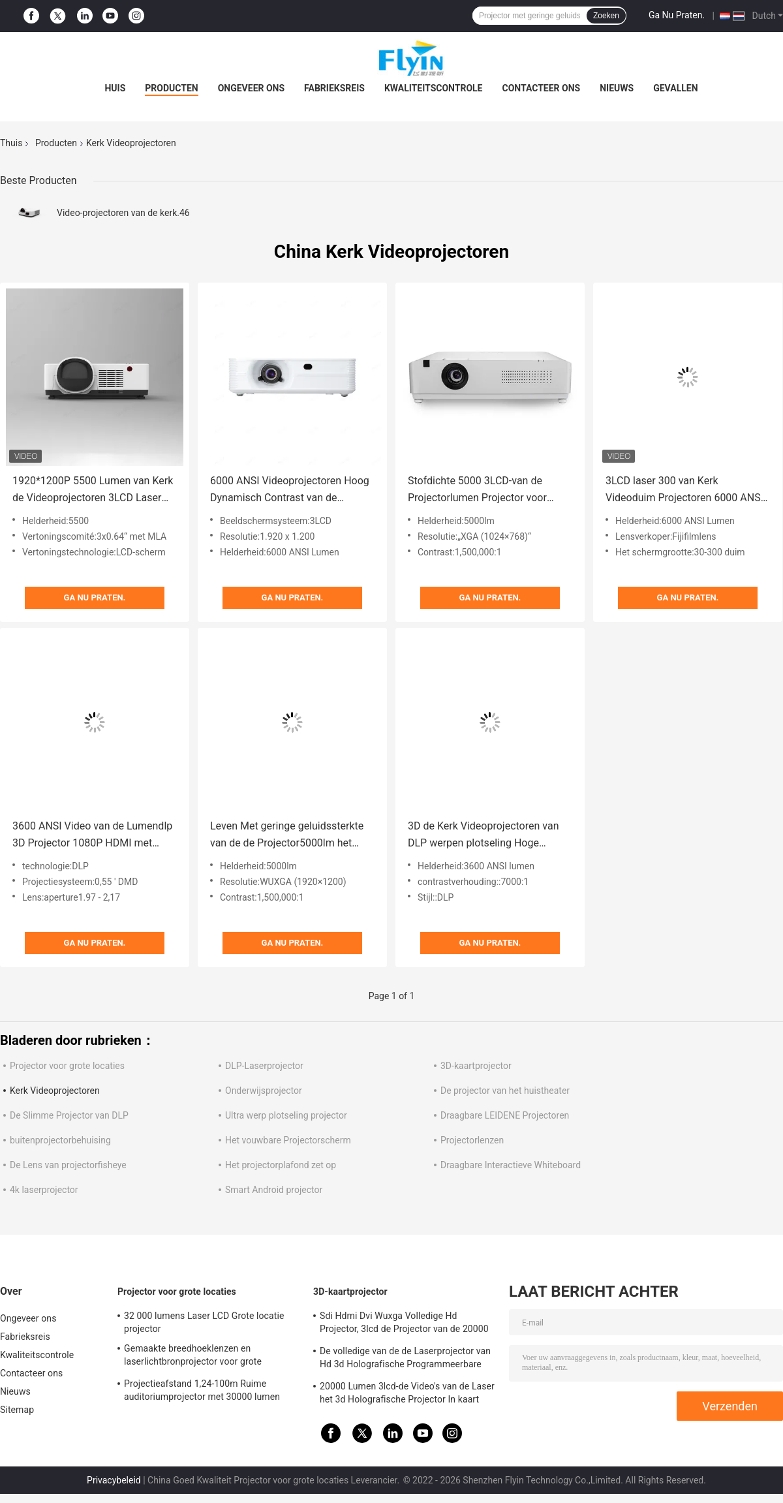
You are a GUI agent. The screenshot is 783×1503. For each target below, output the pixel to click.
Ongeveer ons (251, 88)
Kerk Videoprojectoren (55, 1090)
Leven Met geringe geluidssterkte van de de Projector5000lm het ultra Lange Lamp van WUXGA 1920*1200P (286, 836)
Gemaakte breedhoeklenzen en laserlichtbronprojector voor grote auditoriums (193, 1357)
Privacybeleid (114, 1480)
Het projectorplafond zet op (280, 1165)
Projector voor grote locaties (67, 1066)
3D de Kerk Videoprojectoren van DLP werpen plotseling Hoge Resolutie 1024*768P (483, 836)
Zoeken (606, 15)
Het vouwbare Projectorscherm (288, 1140)
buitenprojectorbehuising (60, 1140)
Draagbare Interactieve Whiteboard (510, 1165)
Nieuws (617, 88)
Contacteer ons (541, 88)
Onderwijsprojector (263, 1090)
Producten (171, 88)
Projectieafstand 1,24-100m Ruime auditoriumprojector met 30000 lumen (202, 1390)
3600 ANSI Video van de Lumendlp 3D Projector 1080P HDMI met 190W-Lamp (92, 836)
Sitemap (17, 1409)
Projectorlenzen (472, 1140)
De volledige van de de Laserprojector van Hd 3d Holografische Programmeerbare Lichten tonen (405, 1359)
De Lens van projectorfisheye (68, 1165)
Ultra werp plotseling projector (286, 1115)
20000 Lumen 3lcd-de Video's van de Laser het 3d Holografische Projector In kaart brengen (407, 1394)
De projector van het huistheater (505, 1090)
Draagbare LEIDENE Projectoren (504, 1115)
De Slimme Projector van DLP (69, 1115)
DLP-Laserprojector (264, 1066)
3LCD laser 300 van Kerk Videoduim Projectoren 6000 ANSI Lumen (684, 490)
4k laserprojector (44, 1190)
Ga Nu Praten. (677, 15)
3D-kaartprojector (476, 1066)
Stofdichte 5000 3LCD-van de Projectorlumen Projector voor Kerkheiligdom (477, 490)
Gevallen (675, 88)
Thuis (11, 143)
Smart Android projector (273, 1190)
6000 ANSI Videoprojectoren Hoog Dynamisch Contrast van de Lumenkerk (289, 490)
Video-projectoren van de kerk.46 (123, 213)
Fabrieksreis (334, 88)
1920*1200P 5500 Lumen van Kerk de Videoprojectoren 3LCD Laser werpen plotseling (92, 490)
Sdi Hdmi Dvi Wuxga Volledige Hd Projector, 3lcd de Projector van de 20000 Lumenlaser (404, 1324)
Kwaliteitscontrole (433, 88)
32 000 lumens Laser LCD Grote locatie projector (204, 1322)
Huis (114, 88)
